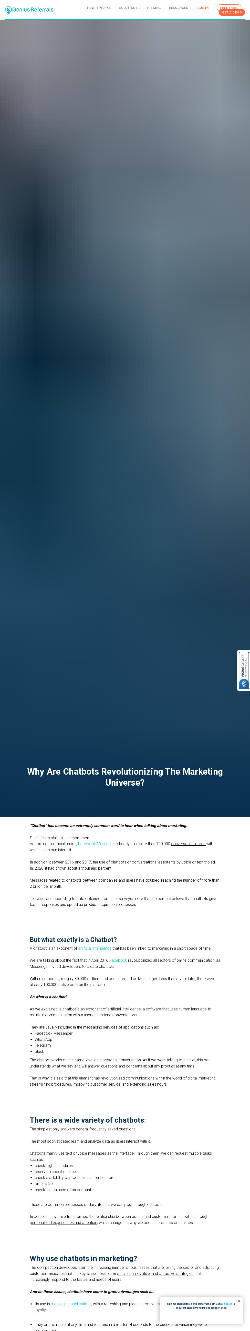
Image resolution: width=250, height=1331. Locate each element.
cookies (227, 1304)
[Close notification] (239, 1300)
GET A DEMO (232, 12)
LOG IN (203, 8)
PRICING (154, 8)
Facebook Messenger (97, 843)
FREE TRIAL (229, 8)
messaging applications (71, 1304)
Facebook (118, 960)
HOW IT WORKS (99, 8)
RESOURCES (178, 8)
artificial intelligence (95, 948)
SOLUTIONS (128, 8)
